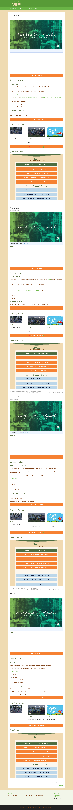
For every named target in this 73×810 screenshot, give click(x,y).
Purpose (40, 203)
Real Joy (13, 594)
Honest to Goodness (17, 397)
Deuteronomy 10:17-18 (24, 97)
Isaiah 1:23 (39, 290)
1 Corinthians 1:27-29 (37, 97)
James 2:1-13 (16, 97)
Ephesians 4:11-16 (23, 481)
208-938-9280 (57, 796)
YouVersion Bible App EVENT (36, 119)
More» (9, 796)
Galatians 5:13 (34, 290)
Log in (52, 807)
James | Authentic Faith (37, 202)
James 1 (49, 279)
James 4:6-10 (36, 481)
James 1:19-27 (17, 290)
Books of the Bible (26, 202)
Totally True (14, 208)
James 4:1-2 (22, 290)
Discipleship (44, 203)
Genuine (58, 203)
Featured (15, 202)
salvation (35, 203)
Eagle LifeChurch (16, 3)
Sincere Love (14, 15)
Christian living (49, 203)
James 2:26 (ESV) (15, 94)
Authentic (54, 203)
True (62, 203)
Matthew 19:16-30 (45, 97)
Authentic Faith (25, 50)
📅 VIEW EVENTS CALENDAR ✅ (36, 147)
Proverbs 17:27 (28, 290)
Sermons (31, 202)
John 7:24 (31, 97)
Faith (32, 203)
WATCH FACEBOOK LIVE (36, 75)
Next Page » (61, 785)
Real (60, 203)
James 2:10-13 (51, 97)
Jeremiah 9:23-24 (30, 481)
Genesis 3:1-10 (42, 481)
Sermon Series (20, 202)
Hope (38, 203)
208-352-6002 (57, 795)
